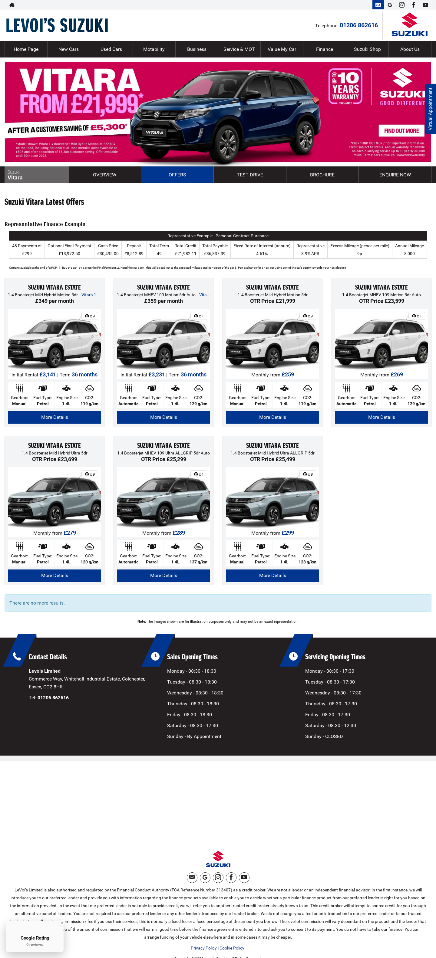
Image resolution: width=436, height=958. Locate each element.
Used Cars (111, 49)
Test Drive (250, 175)
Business (196, 49)
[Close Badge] (62, 923)
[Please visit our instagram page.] (402, 5)
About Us (410, 49)
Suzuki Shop (367, 49)
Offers (177, 175)
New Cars (68, 49)
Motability (154, 49)
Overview (104, 175)
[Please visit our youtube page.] (425, 5)
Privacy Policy (204, 948)
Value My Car (282, 49)
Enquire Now (395, 175)
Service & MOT (239, 49)
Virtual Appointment (430, 109)
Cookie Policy (232, 948)
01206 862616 (347, 4)
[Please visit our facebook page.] (413, 5)
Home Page (26, 49)
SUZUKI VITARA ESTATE (54, 287)
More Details (54, 417)
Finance (324, 49)
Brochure (322, 175)
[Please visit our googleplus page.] (390, 5)
